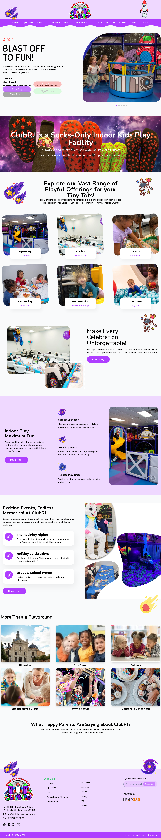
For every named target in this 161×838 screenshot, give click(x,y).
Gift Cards (97, 22)
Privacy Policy (152, 835)
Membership (81, 22)
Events (40, 22)
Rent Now (25, 305)
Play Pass (110, 22)
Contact (145, 22)
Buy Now (136, 305)
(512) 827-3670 (16, 818)
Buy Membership (80, 305)
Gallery (133, 22)
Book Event (135, 255)
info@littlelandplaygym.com (21, 814)
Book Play (25, 255)
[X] (9, 824)
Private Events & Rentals (59, 22)
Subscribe (149, 784)
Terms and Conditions (134, 835)
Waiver (122, 22)
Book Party (80, 255)
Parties (15, 22)
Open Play (28, 22)
